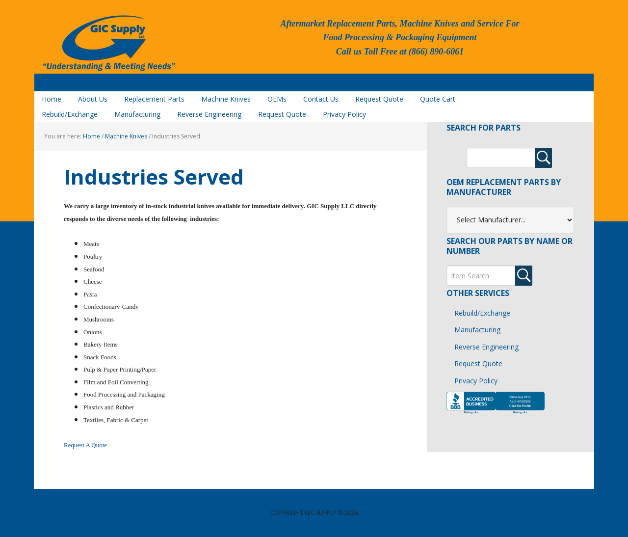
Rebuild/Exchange (482, 313)
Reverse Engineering (486, 346)
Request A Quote (85, 445)
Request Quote (478, 363)
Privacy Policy (475, 380)
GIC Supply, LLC (108, 43)
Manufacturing (477, 329)
